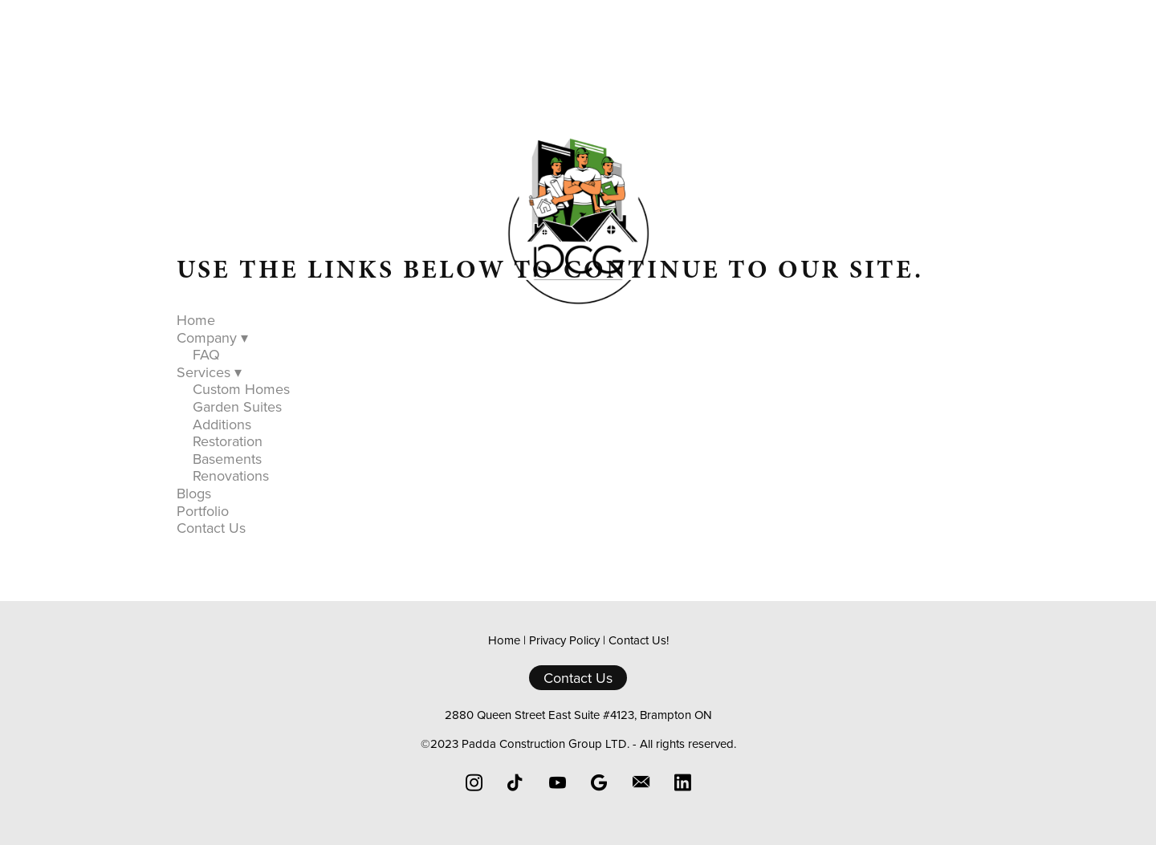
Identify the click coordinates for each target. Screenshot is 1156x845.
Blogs (621, 334)
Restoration (228, 441)
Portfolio (695, 334)
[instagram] (473, 782)
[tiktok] (515, 782)
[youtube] (557, 782)
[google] (599, 782)
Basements (227, 459)
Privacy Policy (564, 640)
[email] (640, 782)
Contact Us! (639, 640)
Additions (222, 424)
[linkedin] (682, 782)
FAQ (206, 354)
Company (438, 334)
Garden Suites (237, 406)
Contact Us (790, 334)
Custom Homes (241, 389)
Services (541, 334)
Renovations (231, 475)
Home (349, 334)
